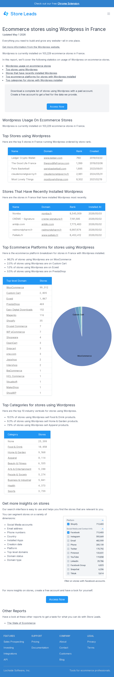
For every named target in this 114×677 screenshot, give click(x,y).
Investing (9, 647)
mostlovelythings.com (56, 179)
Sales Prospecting (14, 641)
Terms (90, 647)
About (62, 641)
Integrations (10, 653)
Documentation (40, 647)
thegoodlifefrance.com (56, 163)
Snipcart (11, 348)
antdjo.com (48, 224)
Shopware (12, 337)
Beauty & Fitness (17, 463)
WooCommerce (15, 287)
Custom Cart (13, 292)
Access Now (57, 106)
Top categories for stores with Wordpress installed (34, 80)
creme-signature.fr (52, 218)
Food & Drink (15, 446)
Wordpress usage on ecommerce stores (28, 65)
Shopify (10, 320)
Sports (11, 491)
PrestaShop (13, 304)
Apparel (12, 457)
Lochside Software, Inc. (17, 670)
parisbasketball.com (55, 168)
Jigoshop (11, 359)
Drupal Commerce (16, 326)
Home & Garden (17, 452)
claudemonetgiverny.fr (56, 173)
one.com (11, 353)
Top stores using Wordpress (22, 69)
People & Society (17, 474)
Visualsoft (11, 381)
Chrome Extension (68, 3)
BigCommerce (14, 370)
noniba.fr (47, 213)
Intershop (11, 365)
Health (11, 485)
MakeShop (12, 387)
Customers (65, 653)
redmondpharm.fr (52, 229)
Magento (11, 315)
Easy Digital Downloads (19, 309)
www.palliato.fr (50, 235)
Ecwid (9, 298)
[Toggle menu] (109, 14)
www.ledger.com (53, 157)
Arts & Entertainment (19, 469)
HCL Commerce (15, 376)
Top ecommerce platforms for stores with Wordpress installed (41, 76)
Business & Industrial (19, 480)
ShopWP (11, 392)
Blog (61, 659)
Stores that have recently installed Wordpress (31, 73)
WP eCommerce (15, 331)
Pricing (35, 641)
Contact (63, 647)
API (6, 659)
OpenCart (11, 342)
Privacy (91, 641)
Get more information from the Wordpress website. (31, 46)
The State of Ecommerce (21, 623)
